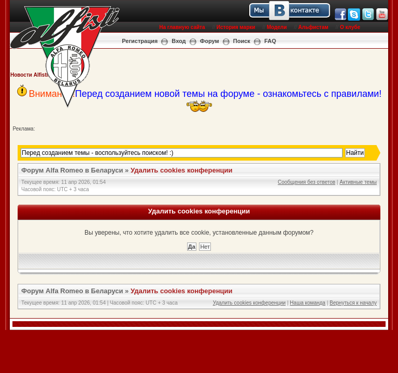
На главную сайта (182, 27)
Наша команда (307, 303)
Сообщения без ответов (306, 182)
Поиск (241, 41)
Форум (209, 41)
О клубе (350, 27)
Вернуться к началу (353, 303)
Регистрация (140, 41)
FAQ (270, 41)
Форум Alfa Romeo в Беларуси (72, 170)
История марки (236, 27)
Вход (179, 41)
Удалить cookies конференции (182, 170)
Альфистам (313, 27)
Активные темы (358, 182)
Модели (277, 27)
